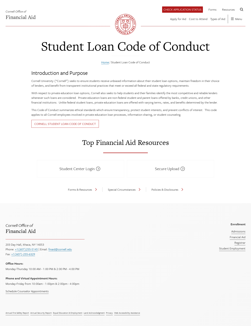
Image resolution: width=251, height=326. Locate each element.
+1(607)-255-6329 (23, 254)
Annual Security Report (41, 312)
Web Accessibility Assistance (127, 312)
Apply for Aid (178, 19)
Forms (212, 9)
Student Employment (232, 248)
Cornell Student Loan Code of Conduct (65, 124)
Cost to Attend (198, 19)
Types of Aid (217, 19)
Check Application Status (182, 9)
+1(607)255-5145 (26, 249)
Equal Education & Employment (67, 312)
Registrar (239, 242)
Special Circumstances (122, 189)
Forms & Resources (80, 189)
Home (105, 62)
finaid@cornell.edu (60, 249)
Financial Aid (84, 228)
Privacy (109, 312)
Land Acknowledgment (94, 312)
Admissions (238, 231)
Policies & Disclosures (164, 189)
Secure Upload (167, 169)
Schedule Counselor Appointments (27, 291)
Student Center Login (77, 169)
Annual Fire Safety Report (17, 312)
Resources (228, 9)
